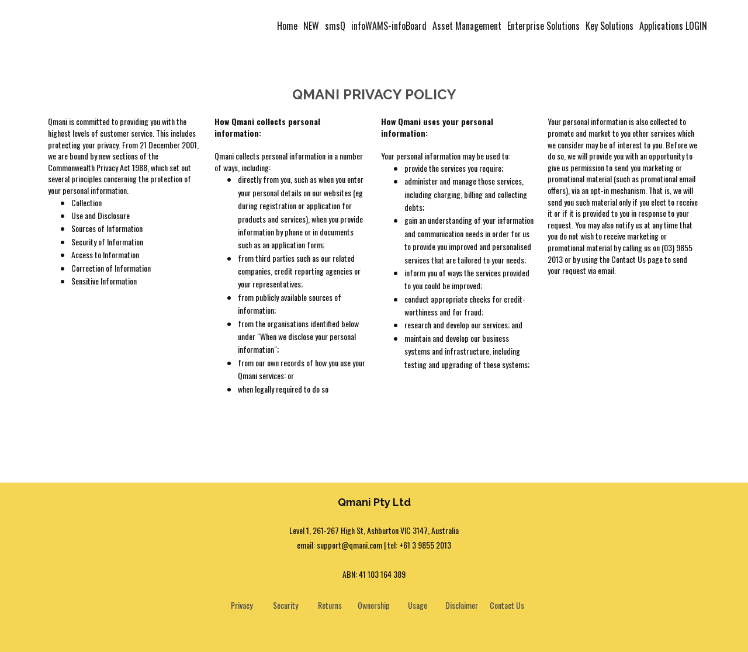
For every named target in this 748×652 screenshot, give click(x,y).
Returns (330, 605)
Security (285, 605)
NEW (311, 26)
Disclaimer (461, 605)
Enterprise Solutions (543, 26)
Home (287, 26)
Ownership (374, 605)
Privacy (241, 605)
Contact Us (507, 605)
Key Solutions (609, 26)
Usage (417, 605)
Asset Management (466, 26)
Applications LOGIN (673, 26)
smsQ (335, 26)
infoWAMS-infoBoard (389, 26)
